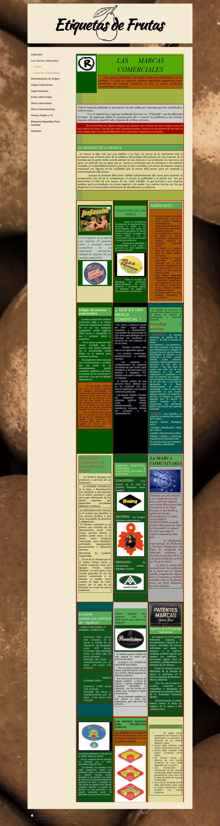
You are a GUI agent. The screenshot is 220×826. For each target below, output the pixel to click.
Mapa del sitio (66, 815)
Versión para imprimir (44, 815)
